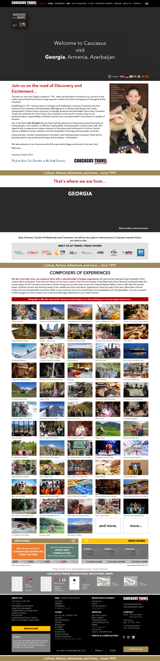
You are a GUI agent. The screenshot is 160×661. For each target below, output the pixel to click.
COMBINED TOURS (62, 608)
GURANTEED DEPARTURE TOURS (68, 639)
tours (58, 612)
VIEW (27, 577)
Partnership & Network (22, 606)
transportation (99, 620)
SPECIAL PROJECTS (99, 606)
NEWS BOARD (31, 628)
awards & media (19, 613)
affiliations (17, 615)
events (95, 604)
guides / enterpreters (102, 632)
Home (50, 3)
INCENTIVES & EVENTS (104, 3)
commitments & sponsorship (25, 611)
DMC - (67, 598)
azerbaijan (60, 606)
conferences (98, 608)
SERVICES (118, 3)
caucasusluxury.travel (133, 606)
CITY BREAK (59, 629)
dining (95, 625)
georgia (58, 601)
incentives (96, 601)
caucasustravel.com (132, 604)
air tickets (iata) (99, 615)
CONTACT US (135, 649)
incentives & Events (103, 598)
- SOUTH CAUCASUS (77, 3)
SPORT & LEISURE (62, 634)
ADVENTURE (60, 625)
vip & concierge (99, 627)
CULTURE (58, 618)
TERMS (112, 650)
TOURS (91, 3)
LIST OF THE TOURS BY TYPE (66, 615)
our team (16, 604)
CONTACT (137, 3)
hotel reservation (100, 622)
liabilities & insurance (21, 608)
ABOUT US (127, 3)
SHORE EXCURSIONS (63, 637)
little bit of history (21, 601)
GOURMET (59, 627)
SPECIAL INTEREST (62, 620)
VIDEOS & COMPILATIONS (105, 635)
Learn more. (30, 647)
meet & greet (98, 618)
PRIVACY (99, 650)
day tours (96, 629)
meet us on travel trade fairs (25, 620)
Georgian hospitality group (24, 618)
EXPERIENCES (60, 3)
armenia (58, 604)
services (96, 612)
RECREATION (60, 632)
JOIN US (42, 3)
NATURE (58, 622)
